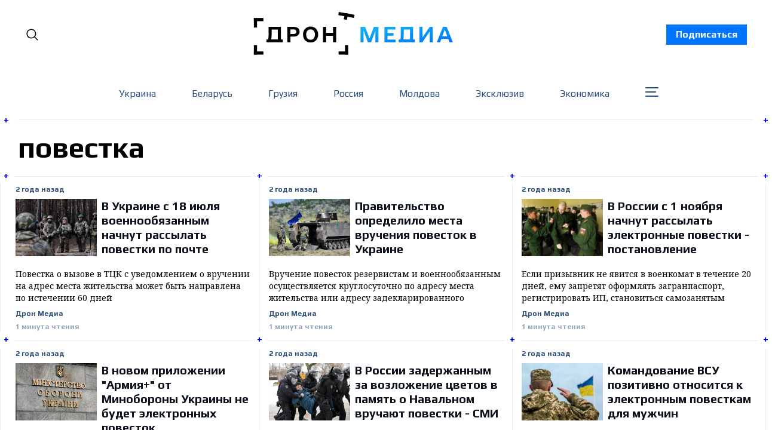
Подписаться (706, 34)
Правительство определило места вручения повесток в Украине (416, 227)
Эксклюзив (500, 93)
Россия (348, 93)
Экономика (584, 93)
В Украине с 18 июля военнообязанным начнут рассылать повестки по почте (161, 227)
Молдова (419, 93)
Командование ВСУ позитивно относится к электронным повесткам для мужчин (679, 391)
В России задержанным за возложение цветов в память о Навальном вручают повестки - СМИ (426, 391)
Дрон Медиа (39, 314)
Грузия (283, 93)
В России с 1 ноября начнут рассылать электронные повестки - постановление (678, 227)
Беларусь (212, 93)
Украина (137, 93)
